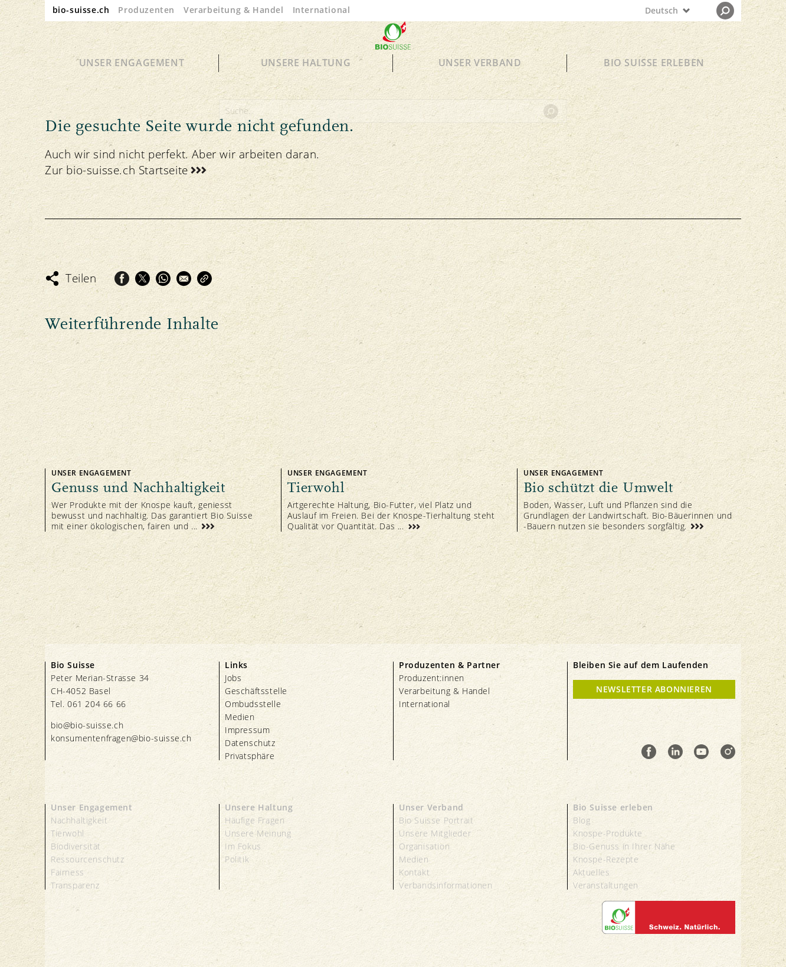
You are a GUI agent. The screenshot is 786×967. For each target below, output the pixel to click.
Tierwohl (67, 833)
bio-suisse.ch (81, 9)
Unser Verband (480, 83)
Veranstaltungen (605, 885)
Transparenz (75, 885)
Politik (237, 859)
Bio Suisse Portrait (436, 820)
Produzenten (146, 9)
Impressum (247, 729)
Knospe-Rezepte (605, 859)
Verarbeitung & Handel (234, 9)
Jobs (233, 677)
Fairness (67, 872)
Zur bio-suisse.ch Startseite (116, 170)
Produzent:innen (431, 677)
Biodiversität (76, 846)
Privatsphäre (249, 755)
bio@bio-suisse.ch (87, 725)
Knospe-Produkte (608, 833)
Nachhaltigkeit (79, 820)
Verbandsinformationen (446, 885)
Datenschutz (250, 742)
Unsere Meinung (258, 833)
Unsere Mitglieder (435, 833)
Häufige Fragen (254, 820)
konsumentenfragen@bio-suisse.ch (121, 738)
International (322, 9)
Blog (581, 820)
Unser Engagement (132, 83)
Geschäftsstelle (256, 690)
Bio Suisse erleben (654, 83)
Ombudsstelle (253, 703)
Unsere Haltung (306, 83)
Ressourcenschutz (88, 859)
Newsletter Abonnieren (654, 689)
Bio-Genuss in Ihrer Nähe (624, 846)
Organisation (424, 846)
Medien (240, 716)
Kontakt (414, 872)
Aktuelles (591, 872)
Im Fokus (243, 846)
